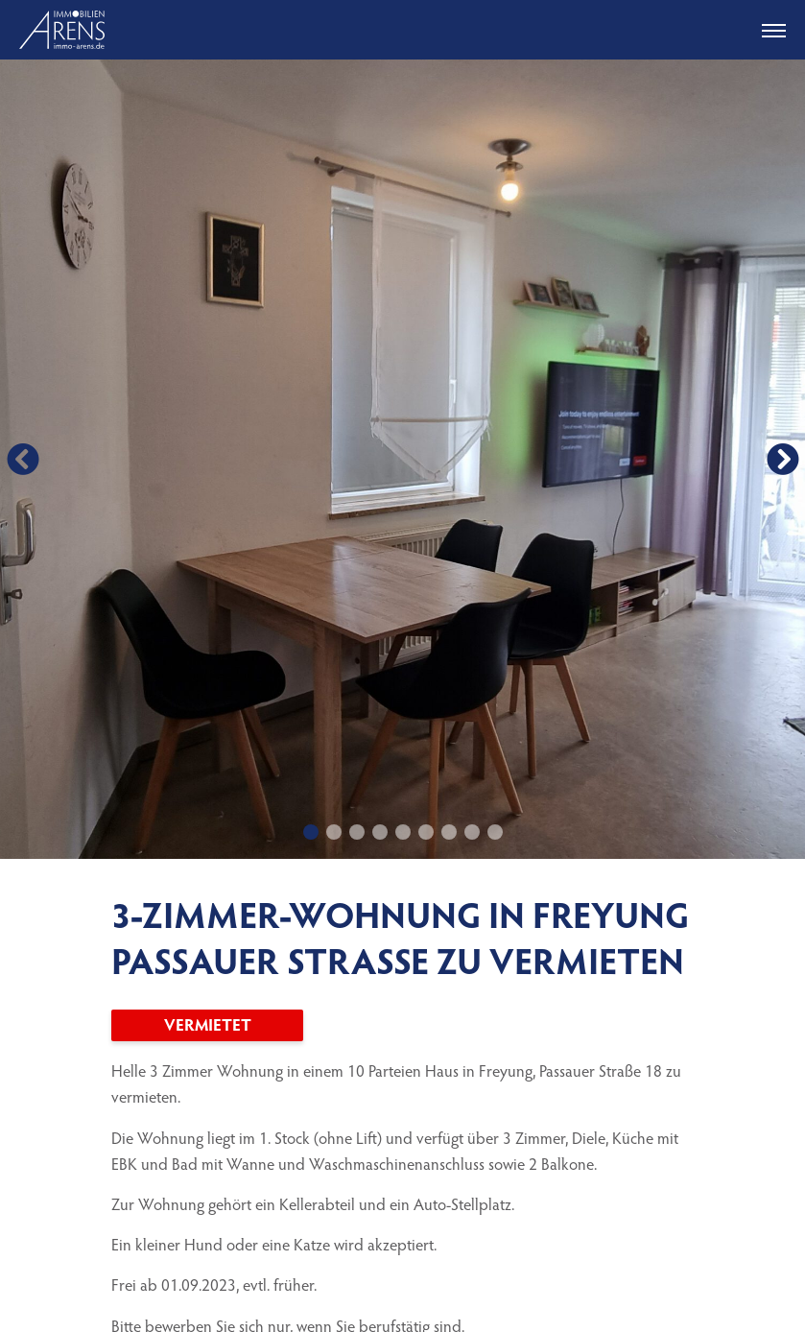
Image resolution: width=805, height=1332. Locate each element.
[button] (23, 459)
